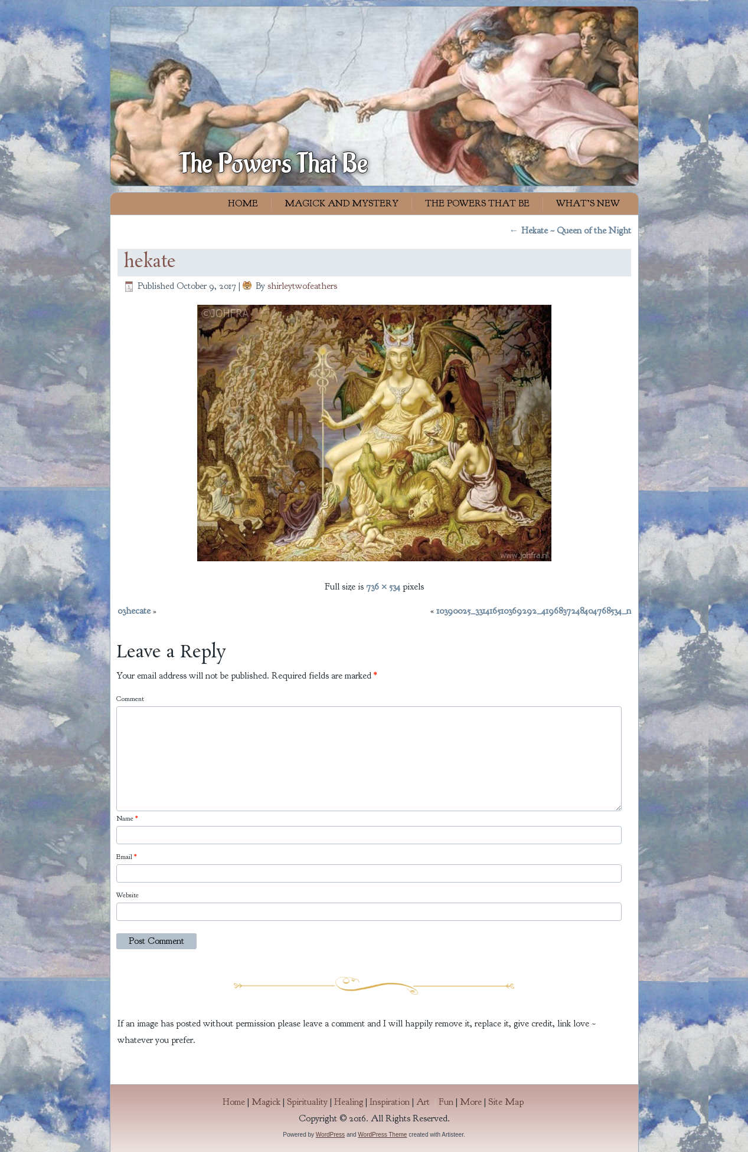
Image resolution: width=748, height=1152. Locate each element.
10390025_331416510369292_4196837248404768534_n (533, 611)
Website (127, 895)
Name (127, 818)
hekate (150, 262)
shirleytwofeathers (302, 286)
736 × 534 (383, 587)
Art (427, 1102)
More (471, 1102)
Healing (348, 1102)
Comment (130, 698)
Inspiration (390, 1102)
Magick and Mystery (342, 203)
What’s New (588, 203)
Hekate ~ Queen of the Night (570, 230)
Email (126, 856)
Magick (265, 1102)
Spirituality (307, 1102)
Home (243, 203)
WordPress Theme (382, 1134)
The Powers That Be (273, 164)
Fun (446, 1102)
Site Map (506, 1102)
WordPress (330, 1134)
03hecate (134, 611)
